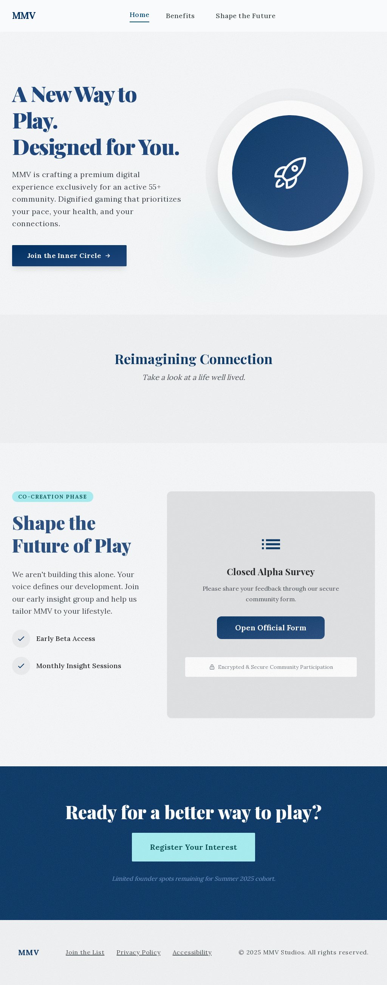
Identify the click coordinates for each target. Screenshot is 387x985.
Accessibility (192, 952)
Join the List (85, 952)
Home (139, 14)
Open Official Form (271, 627)
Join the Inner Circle (69, 255)
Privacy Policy (138, 952)
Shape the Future (246, 15)
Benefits (180, 15)
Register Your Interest (193, 847)
